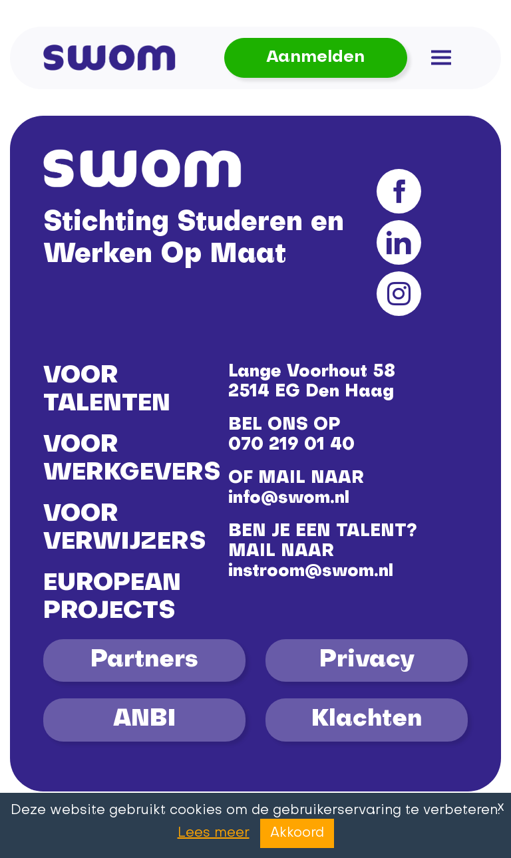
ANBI (144, 719)
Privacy (367, 660)
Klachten (366, 719)
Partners (144, 660)
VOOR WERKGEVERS (131, 459)
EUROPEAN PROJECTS (112, 598)
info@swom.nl (288, 498)
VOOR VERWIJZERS (124, 528)
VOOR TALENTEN (106, 390)
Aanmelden (315, 57)
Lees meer (214, 833)
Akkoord (297, 833)
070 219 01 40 (291, 445)
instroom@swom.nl (310, 571)
